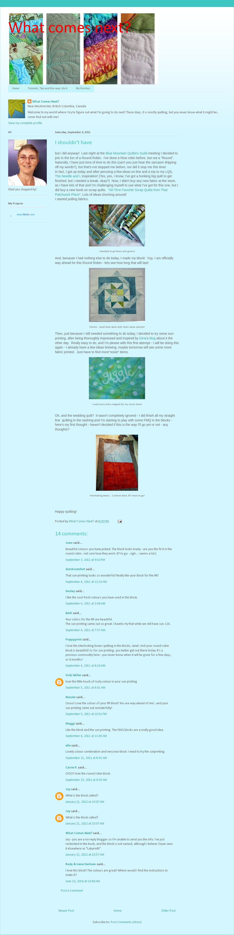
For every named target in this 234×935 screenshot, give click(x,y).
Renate (71, 697)
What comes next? (69, 28)
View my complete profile (25, 123)
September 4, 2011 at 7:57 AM (85, 630)
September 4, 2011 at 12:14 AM (86, 582)
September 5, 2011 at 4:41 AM (85, 688)
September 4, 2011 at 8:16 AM (85, 666)
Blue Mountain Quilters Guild (126, 153)
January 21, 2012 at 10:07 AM (85, 802)
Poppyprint (74, 639)
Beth (69, 613)
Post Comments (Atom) (126, 922)
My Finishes (83, 88)
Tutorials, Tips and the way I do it (47, 88)
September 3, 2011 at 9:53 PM (85, 560)
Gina (142, 338)
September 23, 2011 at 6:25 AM (86, 780)
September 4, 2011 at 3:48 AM (85, 603)
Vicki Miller (73, 675)
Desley (70, 591)
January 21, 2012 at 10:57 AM (85, 855)
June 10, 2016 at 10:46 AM (83, 881)
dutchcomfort (75, 569)
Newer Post (66, 911)
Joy (68, 789)
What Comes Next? (45, 101)
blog (152, 338)
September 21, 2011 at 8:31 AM (86, 758)
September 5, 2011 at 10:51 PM (86, 714)
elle (68, 745)
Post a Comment (72, 890)
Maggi (70, 723)
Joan (69, 543)
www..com (26, 214)
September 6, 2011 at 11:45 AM (86, 736)
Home (15, 88)
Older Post (168, 911)
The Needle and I (67, 176)
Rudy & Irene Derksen (81, 864)
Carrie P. (71, 767)
